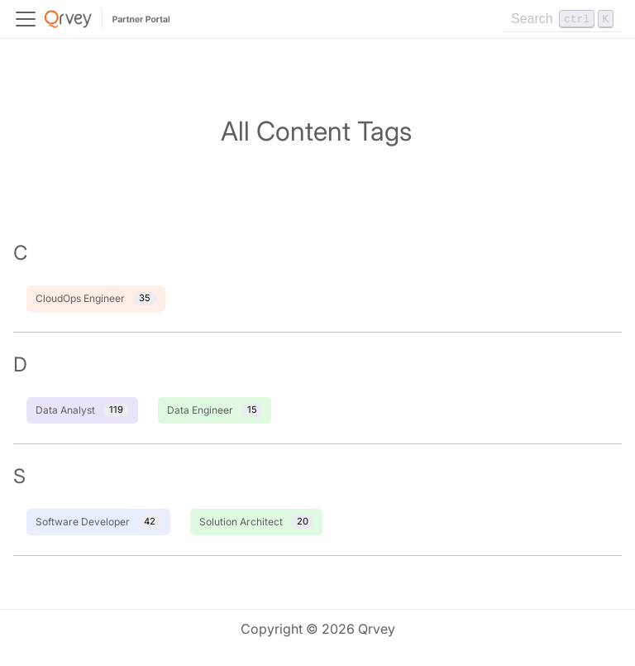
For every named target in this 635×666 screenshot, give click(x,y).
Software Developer (98, 522)
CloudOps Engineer (96, 299)
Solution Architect (256, 522)
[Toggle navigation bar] (25, 19)
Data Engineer (215, 411)
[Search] (562, 19)
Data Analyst (82, 411)
